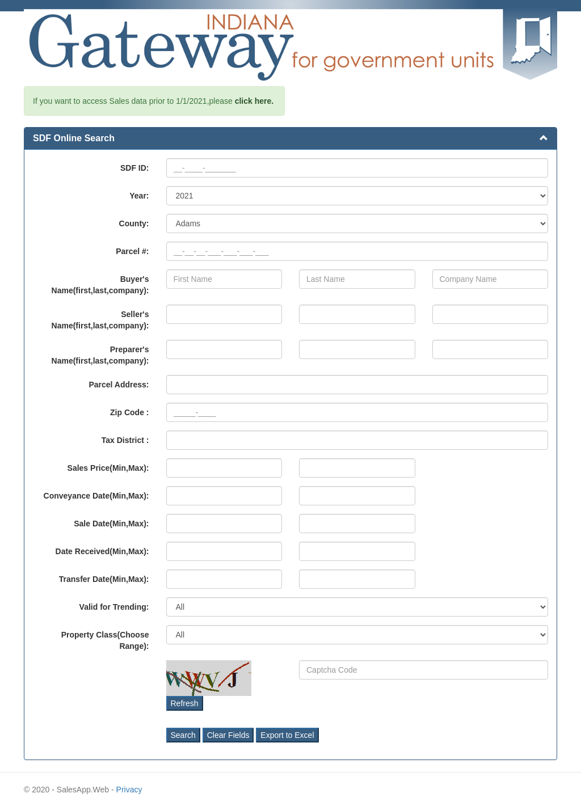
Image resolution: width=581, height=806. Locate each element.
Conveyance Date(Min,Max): (96, 495)
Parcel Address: (119, 384)
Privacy (129, 789)
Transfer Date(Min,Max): (104, 579)
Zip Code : (129, 412)
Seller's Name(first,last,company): (100, 320)
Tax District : (125, 440)
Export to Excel (287, 735)
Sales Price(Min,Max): (108, 467)
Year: (139, 195)
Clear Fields (228, 735)
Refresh (185, 703)
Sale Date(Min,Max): (111, 523)
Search (183, 735)
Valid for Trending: (114, 606)
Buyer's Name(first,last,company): (100, 285)
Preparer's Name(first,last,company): (100, 355)
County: (134, 223)
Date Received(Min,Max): (102, 551)
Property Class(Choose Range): (105, 640)
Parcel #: (132, 251)
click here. (254, 101)
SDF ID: (134, 167)
